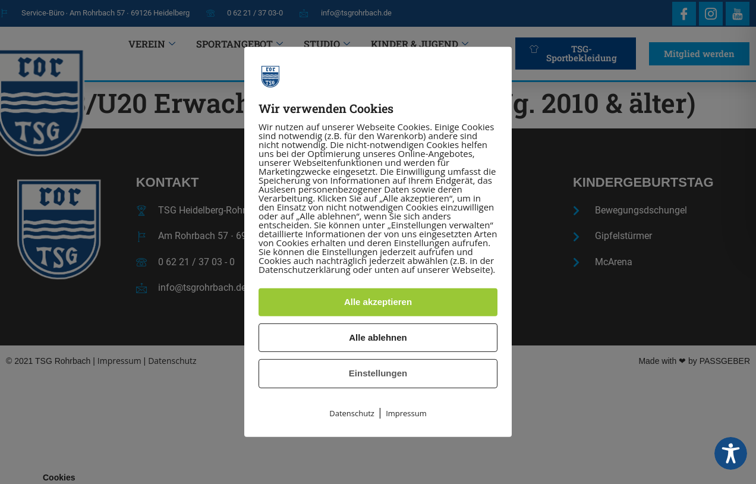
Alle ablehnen (378, 337)
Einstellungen (378, 373)
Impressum (406, 413)
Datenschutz (351, 413)
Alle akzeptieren (378, 302)
